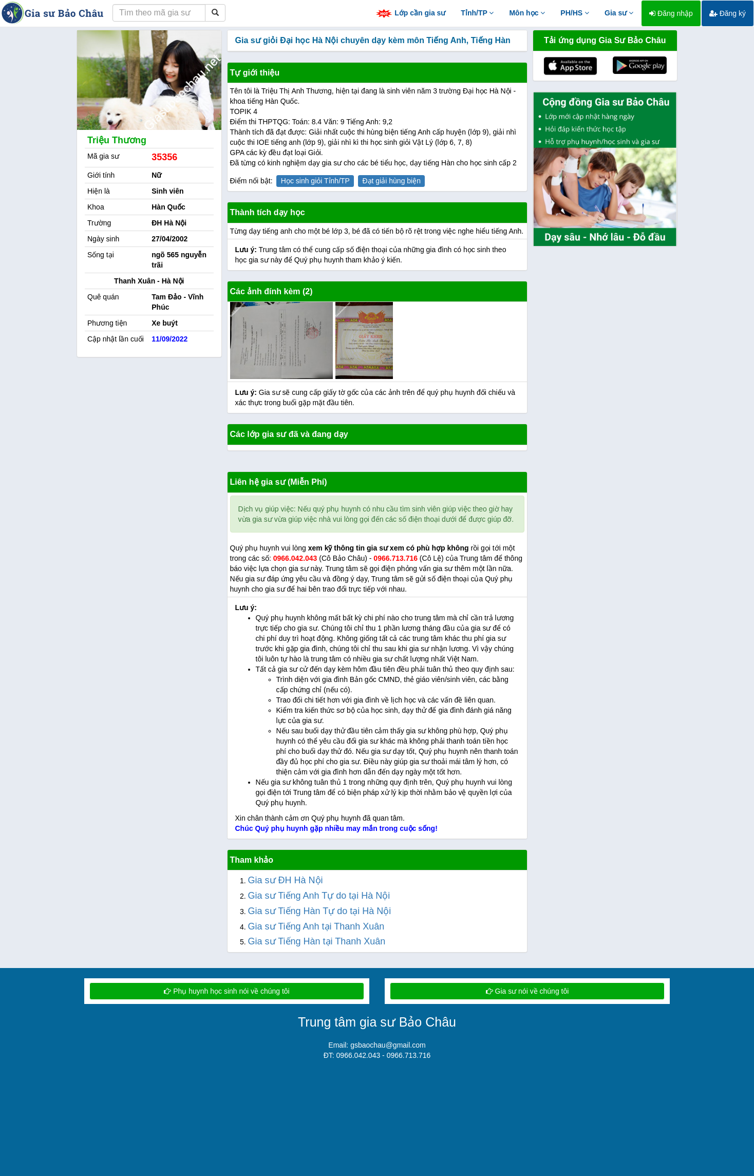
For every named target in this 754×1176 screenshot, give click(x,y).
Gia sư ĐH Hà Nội (285, 880)
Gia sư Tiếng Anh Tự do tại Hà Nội (319, 895)
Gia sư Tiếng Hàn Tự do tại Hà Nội (319, 911)
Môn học (527, 13)
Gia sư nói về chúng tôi (527, 991)
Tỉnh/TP (477, 13)
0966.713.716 (395, 558)
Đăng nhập (671, 13)
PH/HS (574, 13)
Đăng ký (727, 13)
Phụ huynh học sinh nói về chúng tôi (226, 991)
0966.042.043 (295, 558)
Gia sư (619, 13)
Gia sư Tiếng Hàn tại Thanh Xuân (317, 941)
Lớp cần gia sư (410, 13)
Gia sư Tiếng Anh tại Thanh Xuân (316, 926)
